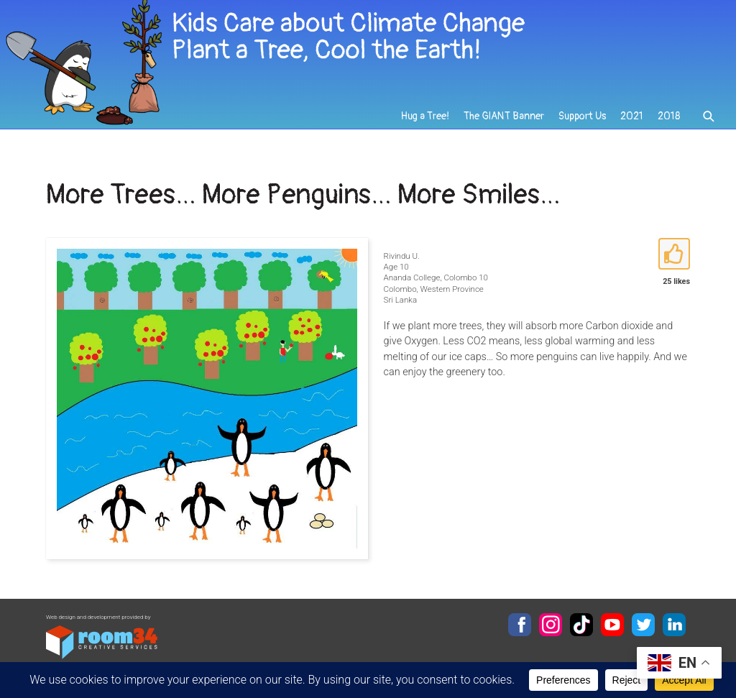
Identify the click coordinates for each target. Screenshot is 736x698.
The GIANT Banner (504, 116)
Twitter (643, 624)
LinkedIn (674, 624)
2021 (631, 116)
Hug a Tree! (425, 116)
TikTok (581, 624)
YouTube (612, 624)
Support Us (582, 116)
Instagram (550, 624)
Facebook (519, 624)
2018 (669, 116)
